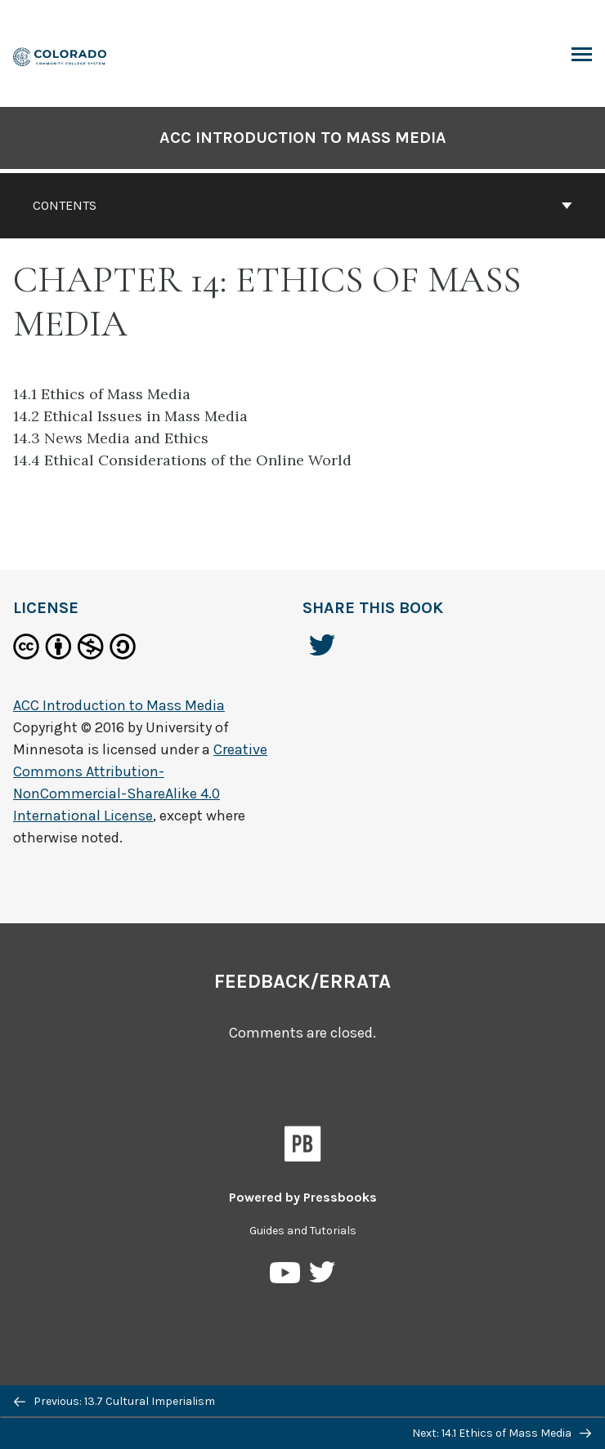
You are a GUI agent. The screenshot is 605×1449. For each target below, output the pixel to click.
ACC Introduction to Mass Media (302, 137)
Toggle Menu (581, 56)
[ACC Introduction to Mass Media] (60, 55)
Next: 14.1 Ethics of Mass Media (501, 1433)
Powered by (303, 1197)
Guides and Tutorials (302, 1231)
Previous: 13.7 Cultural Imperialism (114, 1401)
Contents (302, 205)
